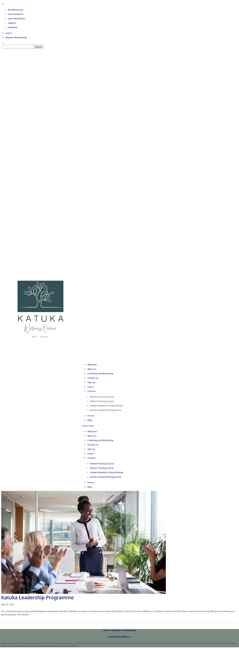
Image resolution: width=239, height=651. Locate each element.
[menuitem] (120, 47)
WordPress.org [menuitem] (15, 9)
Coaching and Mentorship (100, 373)
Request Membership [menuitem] (16, 37)
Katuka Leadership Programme (105, 410)
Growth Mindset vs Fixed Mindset (106, 405)
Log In (90, 453)
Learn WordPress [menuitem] (16, 18)
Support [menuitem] (12, 22)
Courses (91, 457)
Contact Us (92, 444)
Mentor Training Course (102, 401)
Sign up (91, 449)
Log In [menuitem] (8, 33)
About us (91, 435)
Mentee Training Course (102, 396)
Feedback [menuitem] (12, 27)
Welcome (92, 431)
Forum (90, 482)
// (119, 636)
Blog (89, 486)
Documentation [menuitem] (15, 14)
